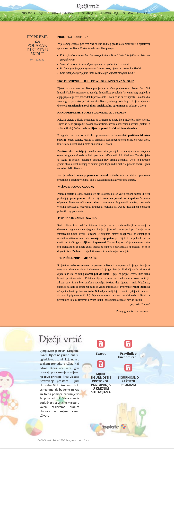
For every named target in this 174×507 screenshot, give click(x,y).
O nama (128, 13)
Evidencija (87, 17)
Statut (101, 353)
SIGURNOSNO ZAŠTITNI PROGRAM (128, 381)
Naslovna (28, 13)
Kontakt (142, 13)
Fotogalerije (109, 13)
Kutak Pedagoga (62, 13)
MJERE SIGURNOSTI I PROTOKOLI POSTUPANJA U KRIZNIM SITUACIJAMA (101, 383)
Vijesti (43, 13)
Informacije (85, 13)
